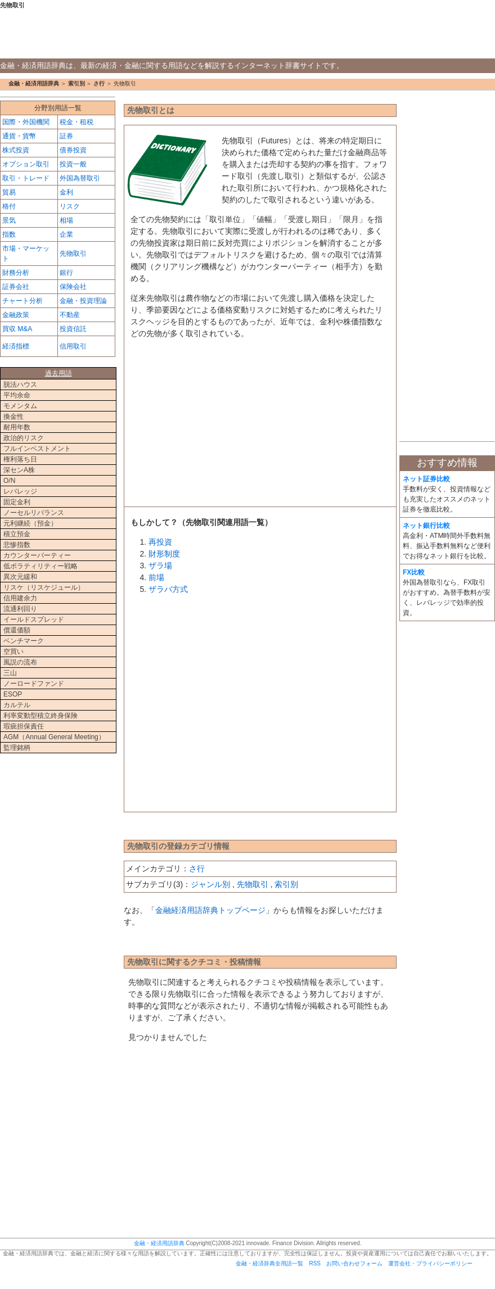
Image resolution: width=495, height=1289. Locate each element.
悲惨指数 (16, 545)
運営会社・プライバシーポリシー (430, 1263)
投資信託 (73, 329)
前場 (156, 577)
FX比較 (414, 572)
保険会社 (73, 287)
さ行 (99, 83)
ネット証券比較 (426, 479)
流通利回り (20, 609)
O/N (9, 481)
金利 (66, 192)
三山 (10, 673)
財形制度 (164, 553)
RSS (315, 1263)
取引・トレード (26, 178)
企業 (66, 234)
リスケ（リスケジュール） (43, 587)
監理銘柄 (16, 748)
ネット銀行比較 (426, 526)
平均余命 (16, 395)
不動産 (70, 315)
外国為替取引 (80, 178)
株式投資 (15, 150)
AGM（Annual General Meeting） (54, 737)
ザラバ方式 (168, 589)
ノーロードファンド (33, 684)
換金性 (13, 416)
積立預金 (16, 534)
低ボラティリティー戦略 (40, 566)
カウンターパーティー (37, 555)
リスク (70, 206)
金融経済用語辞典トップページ (210, 910)
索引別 (76, 83)
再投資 (160, 541)
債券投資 (73, 150)
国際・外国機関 (26, 122)
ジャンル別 (210, 884)
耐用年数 (16, 427)
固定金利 (16, 502)
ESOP (12, 694)
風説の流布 (20, 662)
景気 (9, 220)
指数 (9, 234)
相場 (66, 220)
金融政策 (15, 315)
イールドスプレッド (33, 619)
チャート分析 (22, 301)
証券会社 (15, 287)
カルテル (16, 705)
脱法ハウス (20, 384)
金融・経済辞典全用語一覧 (269, 1263)
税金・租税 (76, 122)
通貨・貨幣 (19, 136)
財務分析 (15, 273)
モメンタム (20, 406)
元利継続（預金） (30, 523)
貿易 (9, 192)
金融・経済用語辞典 (247, 34)
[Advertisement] (260, 426)
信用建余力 (20, 598)
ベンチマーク (23, 641)
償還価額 (16, 630)
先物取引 (252, 884)
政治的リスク (23, 438)
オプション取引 (26, 164)
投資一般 (73, 164)
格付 (9, 206)
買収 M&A (17, 329)
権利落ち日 (20, 459)
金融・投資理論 (83, 301)
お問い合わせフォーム (354, 1263)
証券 (66, 136)
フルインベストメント (37, 449)
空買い (13, 651)
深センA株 (19, 470)
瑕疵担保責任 (23, 726)
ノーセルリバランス (33, 513)
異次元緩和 (20, 577)
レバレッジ (20, 491)
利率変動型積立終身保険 (40, 716)
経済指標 (15, 346)
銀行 (66, 273)
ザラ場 (160, 565)
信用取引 (73, 346)
